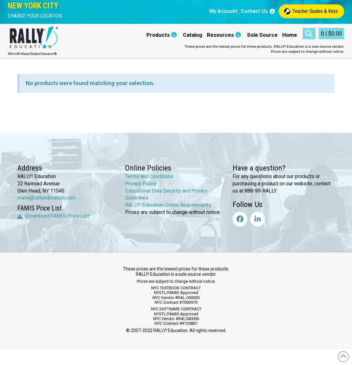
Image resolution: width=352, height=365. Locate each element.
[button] (35, 16)
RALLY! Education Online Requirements (168, 205)
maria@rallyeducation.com (46, 198)
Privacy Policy (141, 184)
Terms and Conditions (149, 176)
